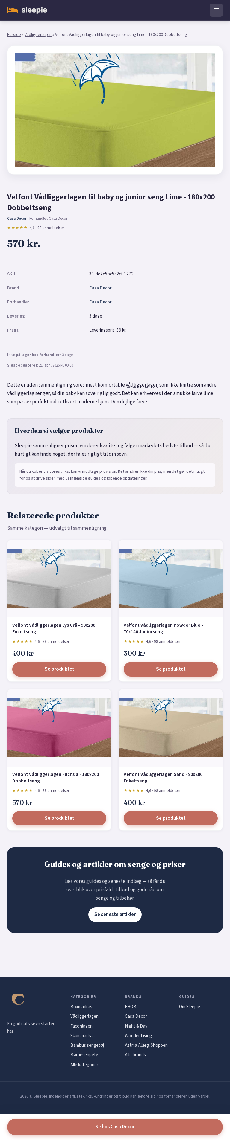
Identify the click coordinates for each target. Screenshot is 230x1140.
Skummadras (82, 1035)
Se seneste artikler (115, 914)
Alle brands (135, 1055)
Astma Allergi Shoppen (146, 1045)
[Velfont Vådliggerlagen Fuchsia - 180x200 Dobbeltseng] (59, 728)
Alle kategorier (84, 1064)
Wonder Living (138, 1035)
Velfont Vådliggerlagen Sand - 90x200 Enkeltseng (163, 777)
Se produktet (59, 669)
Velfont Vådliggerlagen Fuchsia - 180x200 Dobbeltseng (55, 777)
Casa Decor (100, 288)
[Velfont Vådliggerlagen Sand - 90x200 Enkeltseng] (171, 728)
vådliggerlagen (142, 385)
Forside (14, 35)
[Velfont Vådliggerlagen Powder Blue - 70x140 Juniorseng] (171, 579)
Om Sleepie (189, 1006)
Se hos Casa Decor (115, 1126)
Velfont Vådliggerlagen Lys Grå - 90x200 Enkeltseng (53, 628)
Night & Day (136, 1026)
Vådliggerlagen (38, 35)
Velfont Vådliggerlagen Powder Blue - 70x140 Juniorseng (163, 628)
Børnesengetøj (84, 1055)
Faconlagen (81, 1026)
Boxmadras (81, 1006)
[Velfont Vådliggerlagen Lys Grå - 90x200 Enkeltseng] (59, 579)
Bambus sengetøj (87, 1045)
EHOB (130, 1006)
